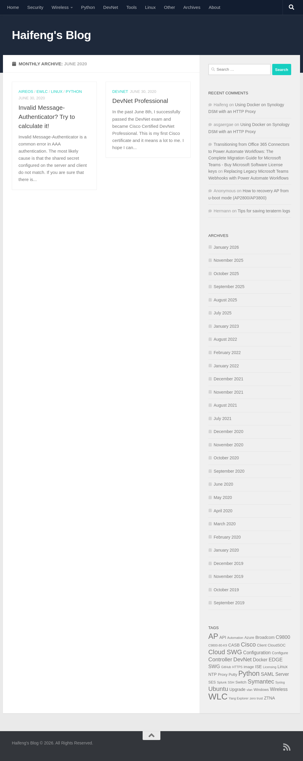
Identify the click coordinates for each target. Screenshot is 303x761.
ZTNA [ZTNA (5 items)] (269, 698)
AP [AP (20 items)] (213, 636)
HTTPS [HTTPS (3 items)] (237, 667)
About (214, 7)
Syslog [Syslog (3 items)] (280, 682)
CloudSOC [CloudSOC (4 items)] (277, 645)
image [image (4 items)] (249, 667)
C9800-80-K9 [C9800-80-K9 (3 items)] (217, 645)
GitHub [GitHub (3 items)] (226, 667)
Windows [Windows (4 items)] (261, 690)
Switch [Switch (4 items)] (241, 682)
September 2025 (229, 286)
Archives (192, 7)
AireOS (26, 91)
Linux (150, 7)
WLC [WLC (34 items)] (218, 696)
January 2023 (226, 326)
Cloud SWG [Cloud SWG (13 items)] (225, 652)
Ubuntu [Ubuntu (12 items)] (218, 688)
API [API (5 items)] (222, 637)
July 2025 (222, 313)
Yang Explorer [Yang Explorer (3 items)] (239, 698)
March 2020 (225, 523)
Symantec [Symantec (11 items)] (261, 681)
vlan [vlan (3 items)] (249, 689)
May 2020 (223, 497)
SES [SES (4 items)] (212, 682)
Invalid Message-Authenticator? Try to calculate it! (47, 116)
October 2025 (226, 273)
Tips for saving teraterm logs (264, 211)
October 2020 (226, 457)
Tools (131, 7)
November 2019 (228, 576)
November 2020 (228, 444)
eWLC (42, 91)
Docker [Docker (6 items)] (260, 659)
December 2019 (228, 563)
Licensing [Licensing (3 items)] (269, 667)
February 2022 (227, 352)
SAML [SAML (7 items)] (267, 674)
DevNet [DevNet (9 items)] (242, 659)
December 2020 (228, 431)
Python (88, 7)
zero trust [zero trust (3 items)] (256, 698)
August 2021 (225, 405)
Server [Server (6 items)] (282, 674)
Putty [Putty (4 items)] (233, 675)
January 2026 (226, 247)
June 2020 (223, 484)
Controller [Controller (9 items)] (220, 659)
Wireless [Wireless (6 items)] (279, 689)
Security (35, 7)
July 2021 (222, 418)
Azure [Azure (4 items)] (249, 638)
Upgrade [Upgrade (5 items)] (237, 689)
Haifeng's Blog (51, 34)
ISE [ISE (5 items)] (258, 666)
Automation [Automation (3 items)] (235, 637)
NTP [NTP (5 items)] (212, 674)
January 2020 (226, 550)
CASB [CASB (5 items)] (234, 645)
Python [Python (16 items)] (249, 673)
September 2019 (229, 602)
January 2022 (226, 365)
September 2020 (229, 471)
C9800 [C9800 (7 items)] (283, 637)
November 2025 (228, 260)
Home (13, 7)
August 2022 (225, 339)
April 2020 (223, 510)
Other (169, 7)
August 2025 (225, 300)
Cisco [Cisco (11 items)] (248, 644)
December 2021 (228, 379)
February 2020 (227, 537)
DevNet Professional (140, 100)
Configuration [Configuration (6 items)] (257, 652)
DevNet (110, 7)
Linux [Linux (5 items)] (283, 666)
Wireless (60, 7)
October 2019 (226, 589)
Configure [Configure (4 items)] (280, 653)
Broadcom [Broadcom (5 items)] (265, 637)
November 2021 (228, 392)
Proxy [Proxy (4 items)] (222, 675)
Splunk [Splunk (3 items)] (222, 682)
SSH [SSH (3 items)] (231, 682)
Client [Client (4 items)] (261, 645)
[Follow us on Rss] (287, 747)
